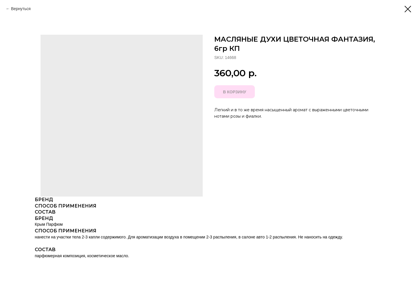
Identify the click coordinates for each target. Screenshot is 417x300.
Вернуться (21, 8)
